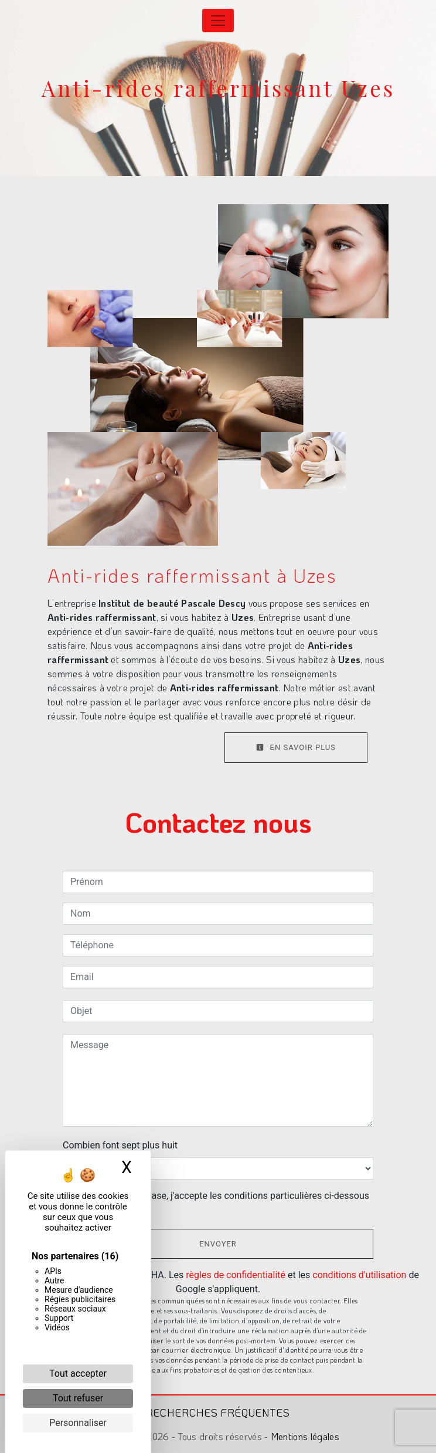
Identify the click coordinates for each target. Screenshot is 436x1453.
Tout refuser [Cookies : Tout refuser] (78, 1398)
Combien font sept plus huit (120, 1145)
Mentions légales (303, 1436)
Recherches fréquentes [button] (218, 1412)
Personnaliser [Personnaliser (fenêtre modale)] (78, 1422)
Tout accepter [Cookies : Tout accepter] (78, 1373)
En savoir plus (296, 747)
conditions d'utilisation (359, 1274)
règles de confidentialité (235, 1274)
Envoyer (218, 1243)
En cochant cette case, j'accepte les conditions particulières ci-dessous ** (221, 1202)
